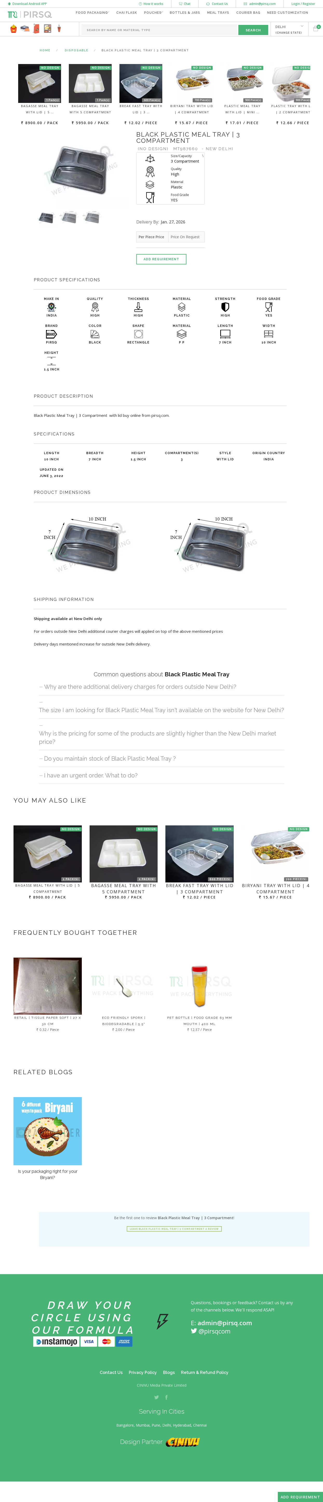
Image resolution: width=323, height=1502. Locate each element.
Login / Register (303, 4)
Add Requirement (161, 273)
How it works (151, 4)
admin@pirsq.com (260, 4)
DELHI (285, 43)
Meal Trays (214, 29)
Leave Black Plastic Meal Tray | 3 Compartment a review (174, 1243)
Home (45, 64)
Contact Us (217, 4)
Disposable (77, 64)
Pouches (142, 29)
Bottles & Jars (179, 29)
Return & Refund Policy (204, 1386)
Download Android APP (27, 4)
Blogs (169, 1386)
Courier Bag (245, 29)
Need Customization (286, 29)
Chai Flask (115, 29)
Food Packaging (76, 29)
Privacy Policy (143, 1386)
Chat (185, 4)
